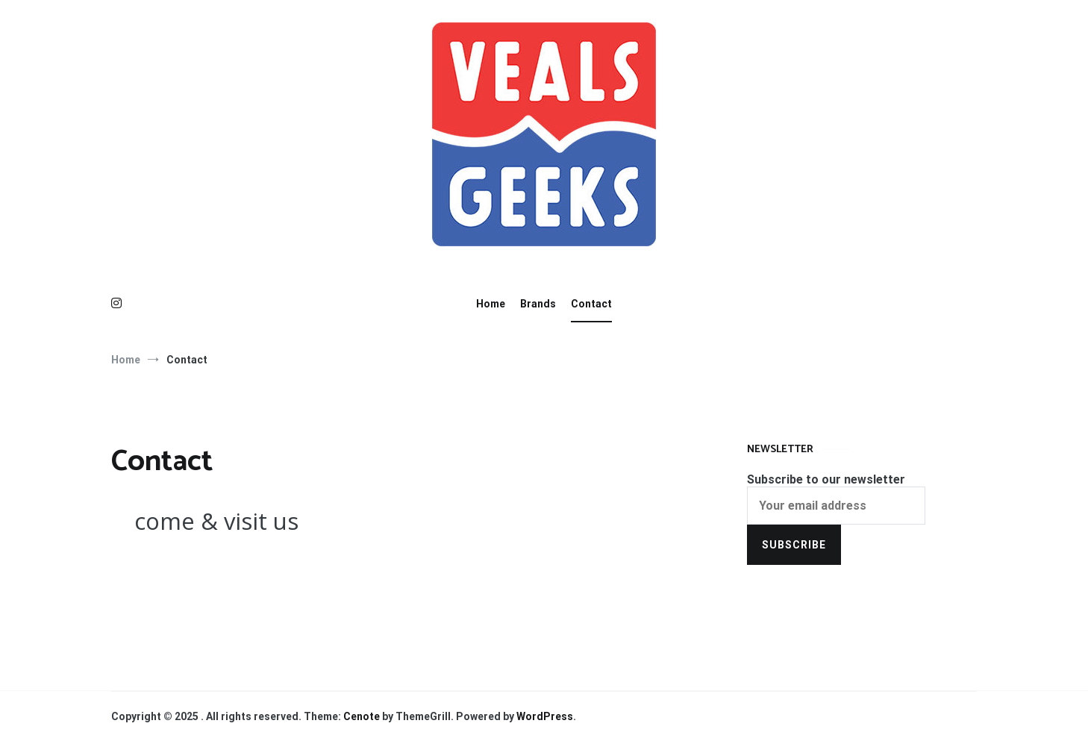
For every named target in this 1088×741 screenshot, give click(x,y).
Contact (591, 304)
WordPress (544, 716)
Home (490, 304)
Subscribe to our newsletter (826, 479)
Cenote (361, 716)
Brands (538, 304)
